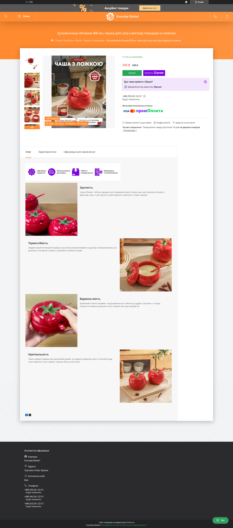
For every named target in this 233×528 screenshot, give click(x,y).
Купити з (154, 73)
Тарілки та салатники (93, 40)
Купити (132, 73)
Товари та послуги (64, 40)
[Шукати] (6, 16)
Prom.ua (130, 522)
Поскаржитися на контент (112, 525)
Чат (220, 520)
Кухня (78, 40)
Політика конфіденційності (135, 525)
